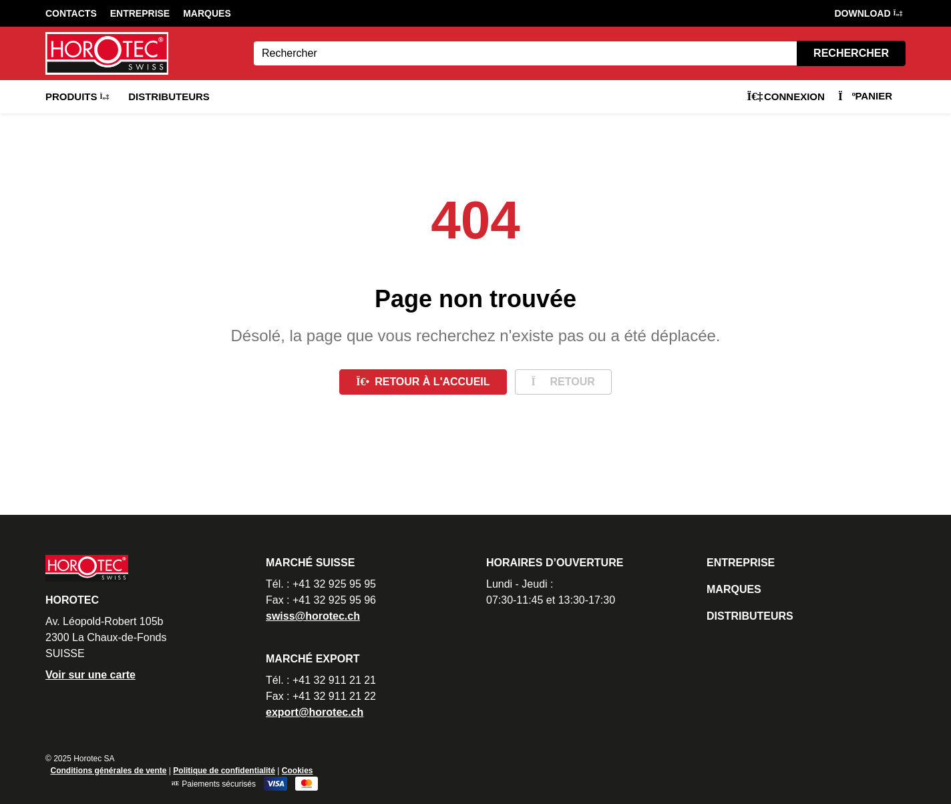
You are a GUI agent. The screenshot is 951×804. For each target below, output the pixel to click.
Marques (207, 13)
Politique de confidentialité (224, 770)
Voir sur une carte (90, 674)
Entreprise (140, 13)
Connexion (785, 96)
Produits (76, 96)
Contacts (71, 13)
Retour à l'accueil (423, 381)
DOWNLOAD (868, 13)
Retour (563, 381)
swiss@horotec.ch (313, 616)
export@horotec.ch (314, 712)
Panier (865, 96)
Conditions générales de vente (108, 770)
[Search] (525, 53)
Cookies (297, 770)
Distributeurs (169, 96)
